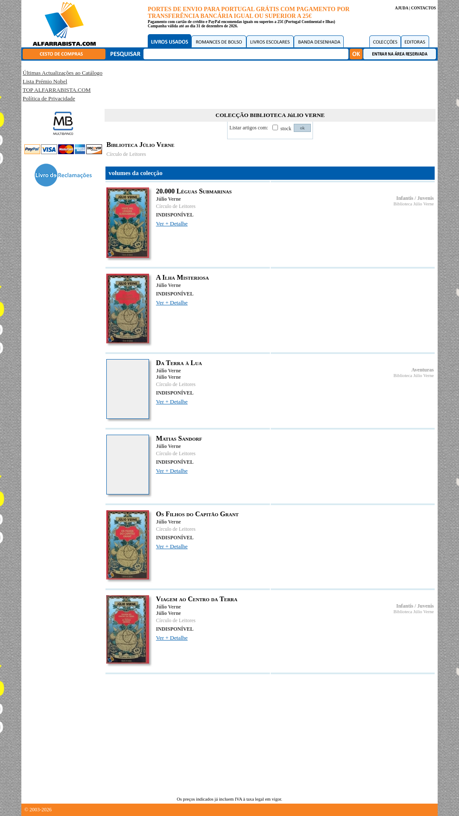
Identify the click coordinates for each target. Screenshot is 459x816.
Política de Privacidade (49, 98)
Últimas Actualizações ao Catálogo (62, 73)
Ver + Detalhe (171, 223)
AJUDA (401, 8)
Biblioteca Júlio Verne (413, 204)
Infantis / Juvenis (415, 198)
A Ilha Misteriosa (182, 277)
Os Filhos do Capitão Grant (197, 514)
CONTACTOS (423, 8)
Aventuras (423, 370)
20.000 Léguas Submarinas (193, 191)
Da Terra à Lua (179, 362)
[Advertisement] (270, 83)
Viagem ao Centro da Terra (196, 598)
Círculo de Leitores (126, 154)
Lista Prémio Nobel (45, 81)
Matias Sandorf (179, 438)
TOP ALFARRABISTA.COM (57, 90)
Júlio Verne (168, 199)
